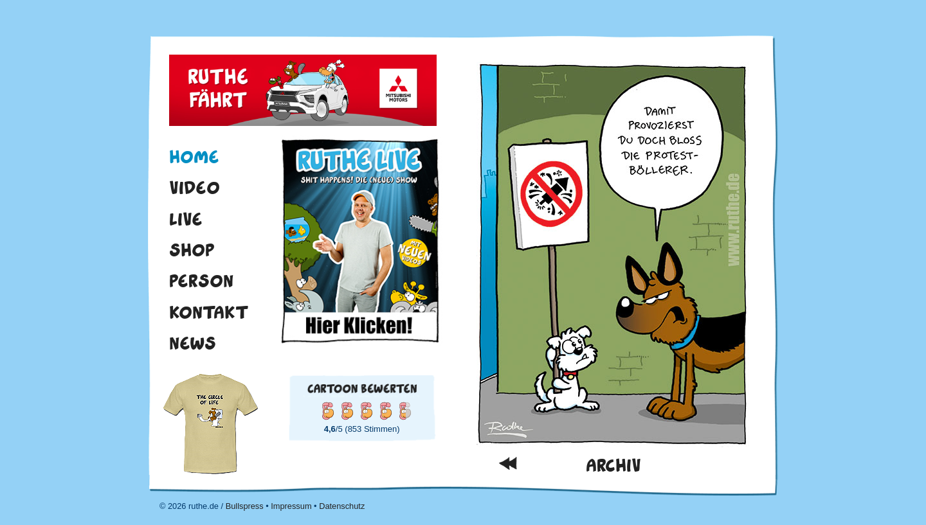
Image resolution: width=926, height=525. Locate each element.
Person (201, 280)
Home (194, 156)
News (192, 343)
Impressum (291, 506)
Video (194, 187)
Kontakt (209, 312)
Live (186, 219)
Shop (192, 250)
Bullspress (245, 506)
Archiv (613, 465)
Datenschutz (342, 506)
